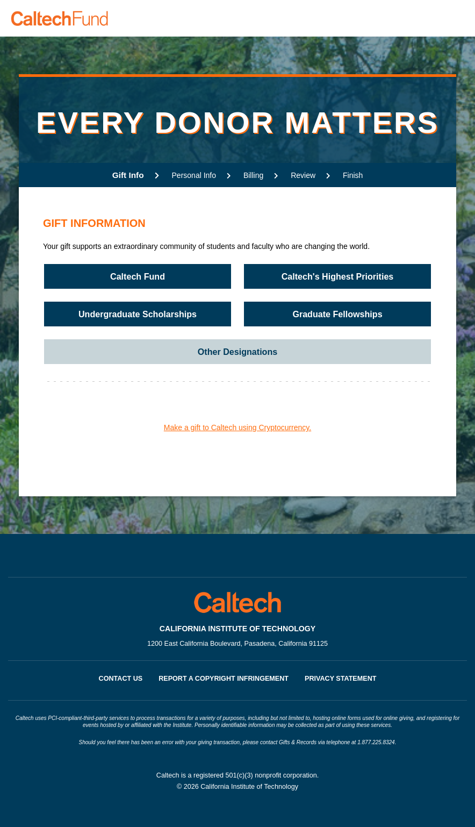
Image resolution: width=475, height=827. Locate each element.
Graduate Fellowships (337, 314)
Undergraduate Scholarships (137, 314)
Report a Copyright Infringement (224, 678)
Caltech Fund (137, 276)
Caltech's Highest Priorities (338, 276)
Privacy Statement (340, 678)
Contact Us (121, 678)
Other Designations (237, 352)
